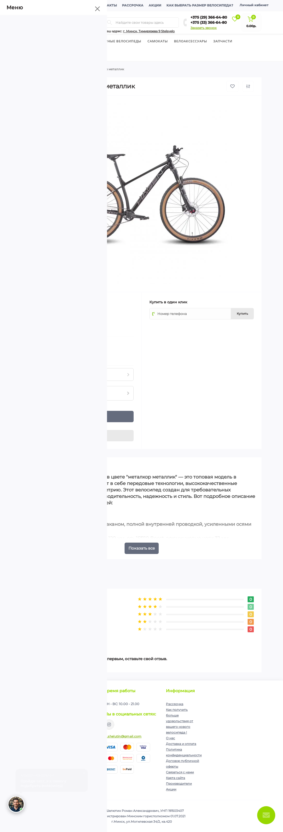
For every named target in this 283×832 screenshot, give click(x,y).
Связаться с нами (180, 772)
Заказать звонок (203, 28)
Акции (155, 5)
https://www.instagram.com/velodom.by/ (109, 724)
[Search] (109, 22)
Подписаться (81, 709)
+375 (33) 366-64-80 (208, 22)
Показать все (141, 548)
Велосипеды (34, 41)
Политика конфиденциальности (66, 719)
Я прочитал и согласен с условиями (59, 721)
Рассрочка (132, 5)
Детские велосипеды (73, 41)
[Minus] (44, 419)
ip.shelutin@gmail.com (122, 736)
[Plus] (44, 414)
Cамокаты (158, 41)
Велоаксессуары (190, 41)
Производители (179, 783)
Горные (61, 69)
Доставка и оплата (72, 5)
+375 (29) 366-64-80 (208, 17)
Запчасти (222, 41)
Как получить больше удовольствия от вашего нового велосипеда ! (179, 721)
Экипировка (37, 54)
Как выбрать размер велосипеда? (199, 5)
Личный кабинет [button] (254, 5)
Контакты (107, 5)
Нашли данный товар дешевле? (55, 356)
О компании (36, 5)
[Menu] (68, 22)
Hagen (62, 302)
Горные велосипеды (121, 41)
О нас (170, 738)
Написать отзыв (52, 635)
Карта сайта (175, 778)
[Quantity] (35, 416)
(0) (46, 317)
